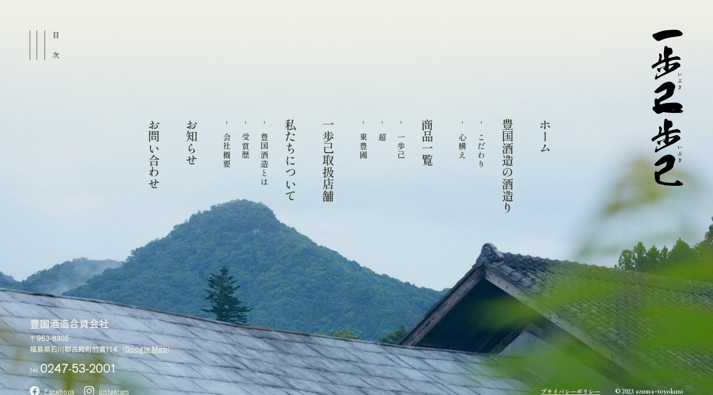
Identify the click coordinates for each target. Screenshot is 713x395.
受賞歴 (245, 146)
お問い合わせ (153, 154)
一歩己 (401, 146)
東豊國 (363, 146)
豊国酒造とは (264, 159)
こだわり (481, 151)
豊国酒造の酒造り (507, 166)
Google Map (146, 349)
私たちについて (290, 160)
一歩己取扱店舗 (327, 160)
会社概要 (226, 151)
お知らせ (191, 142)
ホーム (544, 136)
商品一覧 (426, 142)
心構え (462, 146)
